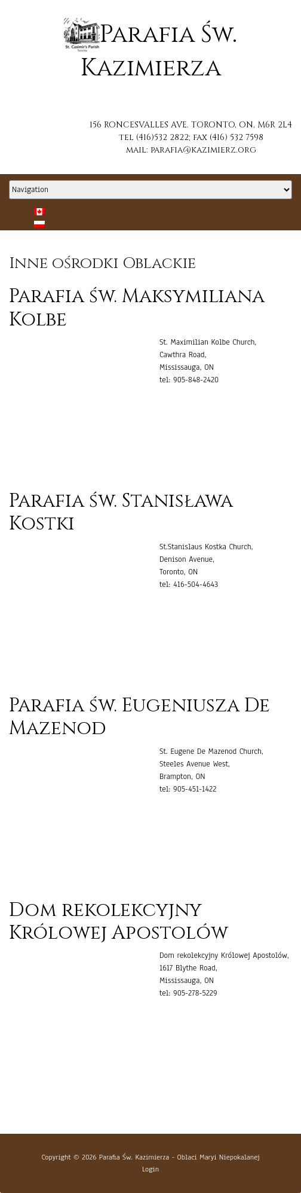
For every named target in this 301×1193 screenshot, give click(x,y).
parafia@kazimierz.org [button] (203, 150)
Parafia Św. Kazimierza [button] (134, 1157)
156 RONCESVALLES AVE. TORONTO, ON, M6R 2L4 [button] (191, 124)
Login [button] (150, 1169)
